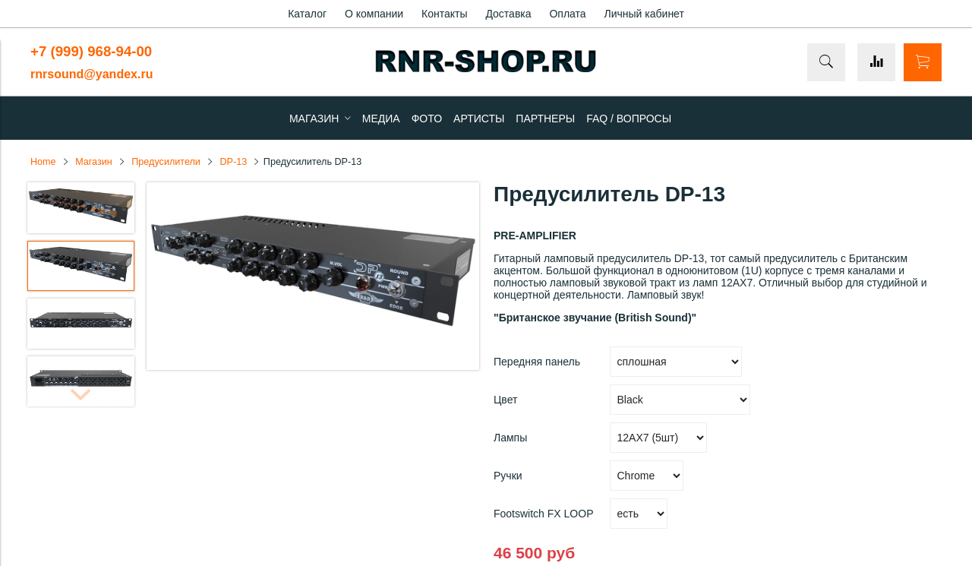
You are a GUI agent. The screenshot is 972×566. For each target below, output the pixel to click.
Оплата (567, 14)
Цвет (505, 400)
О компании (374, 14)
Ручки (508, 476)
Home (43, 162)
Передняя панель (537, 362)
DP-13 (233, 162)
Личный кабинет (644, 14)
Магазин (93, 162)
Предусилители (165, 162)
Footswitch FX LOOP (543, 514)
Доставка (508, 14)
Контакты (444, 14)
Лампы (510, 438)
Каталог (307, 14)
